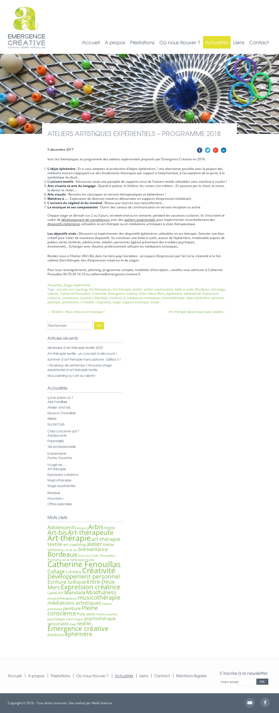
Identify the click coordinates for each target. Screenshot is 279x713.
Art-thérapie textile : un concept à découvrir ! (82, 353)
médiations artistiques (143, 298)
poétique (53, 302)
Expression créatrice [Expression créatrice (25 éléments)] (90, 587)
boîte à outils (184, 289)
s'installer (87, 302)
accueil (62, 289)
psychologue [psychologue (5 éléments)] (74, 619)
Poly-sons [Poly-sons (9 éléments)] (86, 613)
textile (154, 302)
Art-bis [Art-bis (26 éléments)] (57, 532)
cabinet (52, 293)
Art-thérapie (122, 289)
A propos (115, 42)
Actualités (216, 42)
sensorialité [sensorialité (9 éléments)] (57, 623)
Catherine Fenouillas (75, 293)
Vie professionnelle (61, 446)
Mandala (101, 298)
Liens (238, 42)
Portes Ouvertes (59, 458)
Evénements (56, 453)
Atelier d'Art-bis (58, 407)
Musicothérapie (59, 480)
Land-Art (86, 298)
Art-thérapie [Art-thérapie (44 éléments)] (69, 538)
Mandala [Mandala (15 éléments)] (74, 592)
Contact (259, 42)
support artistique (135, 302)
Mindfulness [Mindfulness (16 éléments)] (101, 592)
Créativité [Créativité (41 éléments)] (98, 570)
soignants (103, 302)
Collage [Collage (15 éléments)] (56, 571)
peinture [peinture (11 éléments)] (72, 608)
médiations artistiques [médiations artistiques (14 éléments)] (74, 602)
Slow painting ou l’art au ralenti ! (71, 375)
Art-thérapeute (100, 289)
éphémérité (192, 293)
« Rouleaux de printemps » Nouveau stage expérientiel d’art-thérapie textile (79, 367)
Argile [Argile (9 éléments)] (109, 527)
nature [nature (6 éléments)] (107, 603)
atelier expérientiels (158, 289)
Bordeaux (202, 289)
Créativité (99, 293)
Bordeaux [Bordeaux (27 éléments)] (62, 554)
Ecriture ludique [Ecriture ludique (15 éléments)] (66, 581)
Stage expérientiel (77, 285)
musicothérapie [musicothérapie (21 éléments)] (99, 597)
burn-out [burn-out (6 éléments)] (84, 555)
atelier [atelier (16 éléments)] (94, 544)
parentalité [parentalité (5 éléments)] (54, 609)
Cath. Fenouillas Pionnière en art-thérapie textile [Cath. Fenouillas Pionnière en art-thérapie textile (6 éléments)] (81, 557)
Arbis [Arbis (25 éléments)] (95, 527)
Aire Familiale (57, 402)
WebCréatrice (102, 703)
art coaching (78, 289)
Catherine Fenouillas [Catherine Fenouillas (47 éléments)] (84, 564)
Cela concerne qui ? (63, 431)
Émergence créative (123, 293)
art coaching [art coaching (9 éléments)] (74, 544)
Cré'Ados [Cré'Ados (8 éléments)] (73, 571)
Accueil (91, 42)
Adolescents (57, 435)
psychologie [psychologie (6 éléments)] (56, 619)
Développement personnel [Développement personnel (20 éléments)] (83, 576)
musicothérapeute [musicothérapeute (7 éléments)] (62, 598)
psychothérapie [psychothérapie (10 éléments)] (100, 619)
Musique (53, 493)
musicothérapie (173, 298)
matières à (117, 298)
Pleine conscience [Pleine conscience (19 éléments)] (72, 610)
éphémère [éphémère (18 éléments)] (78, 634)
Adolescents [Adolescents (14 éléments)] (61, 527)
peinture (218, 298)
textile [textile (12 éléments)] (84, 623)
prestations (70, 302)
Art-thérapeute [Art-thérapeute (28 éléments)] (91, 532)
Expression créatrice (62, 474)
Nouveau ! (55, 498)
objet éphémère (198, 298)
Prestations (142, 42)
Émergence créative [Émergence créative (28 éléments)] (77, 628)
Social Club (55, 424)
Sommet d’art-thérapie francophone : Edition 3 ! (84, 359)
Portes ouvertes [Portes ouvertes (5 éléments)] (106, 614)
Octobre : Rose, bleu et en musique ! (75, 311)
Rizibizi (51, 418)
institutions (70, 298)
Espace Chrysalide (61, 413)
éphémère (174, 293)
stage (116, 302)
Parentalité (55, 441)
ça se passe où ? (60, 397)
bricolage (218, 289)
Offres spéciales (59, 504)
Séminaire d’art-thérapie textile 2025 (75, 347)
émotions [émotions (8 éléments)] (55, 634)
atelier (137, 289)
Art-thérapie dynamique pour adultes (198, 311)
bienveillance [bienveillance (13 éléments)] (93, 549)
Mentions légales (191, 675)
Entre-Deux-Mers (152, 293)
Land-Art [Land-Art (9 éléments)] (55, 592)
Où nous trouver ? (179, 42)
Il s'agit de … (56, 465)
